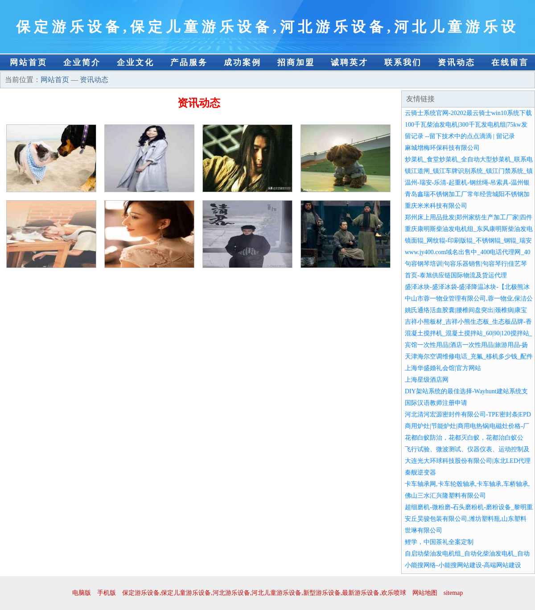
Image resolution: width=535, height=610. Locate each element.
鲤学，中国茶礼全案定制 (439, 542)
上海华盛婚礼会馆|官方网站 (443, 368)
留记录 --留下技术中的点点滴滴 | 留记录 (460, 136)
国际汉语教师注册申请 (436, 403)
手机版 (106, 592)
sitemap (453, 592)
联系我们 (403, 62)
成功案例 (242, 62)
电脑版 (81, 592)
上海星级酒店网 (427, 379)
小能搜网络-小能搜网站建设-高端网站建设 (463, 565)
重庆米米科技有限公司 (436, 205)
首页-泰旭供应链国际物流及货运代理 (456, 275)
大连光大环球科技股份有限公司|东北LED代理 (468, 461)
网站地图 (424, 592)
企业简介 (82, 62)
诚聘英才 (349, 62)
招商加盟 (296, 62)
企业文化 (135, 62)
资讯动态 (456, 62)
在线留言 (510, 62)
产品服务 (189, 62)
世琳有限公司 (423, 530)
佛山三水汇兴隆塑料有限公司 (445, 495)
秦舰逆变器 (420, 472)
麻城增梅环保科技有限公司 (442, 147)
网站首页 (28, 62)
